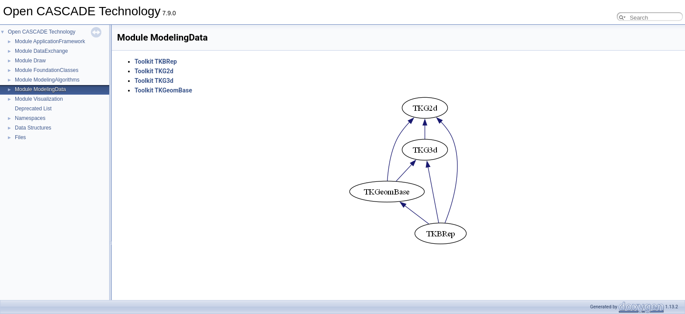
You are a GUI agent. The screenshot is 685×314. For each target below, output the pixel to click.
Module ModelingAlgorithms (47, 80)
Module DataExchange (41, 51)
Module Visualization (39, 99)
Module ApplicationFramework (50, 41)
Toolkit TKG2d (154, 71)
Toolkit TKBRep (156, 61)
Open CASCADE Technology (42, 32)
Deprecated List (33, 109)
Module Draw (30, 61)
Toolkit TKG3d (154, 80)
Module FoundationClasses (46, 70)
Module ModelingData (40, 89)
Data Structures (33, 128)
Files (20, 137)
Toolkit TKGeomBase (163, 90)
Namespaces (30, 118)
